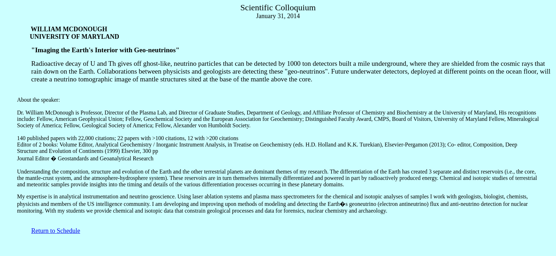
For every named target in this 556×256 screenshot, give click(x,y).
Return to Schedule (55, 230)
